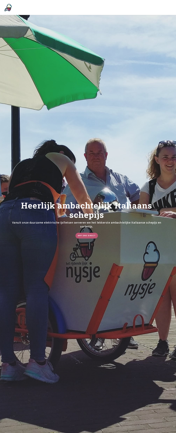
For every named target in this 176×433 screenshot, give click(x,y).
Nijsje (41, 7)
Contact (132, 7)
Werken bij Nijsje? (89, 7)
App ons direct (87, 235)
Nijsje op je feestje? (61, 7)
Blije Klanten (113, 7)
